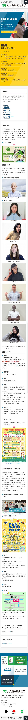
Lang (21, 1)
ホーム (3, 1)
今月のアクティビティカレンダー (14, 446)
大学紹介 (8, 10)
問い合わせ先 (7, 118)
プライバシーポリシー (8, 706)
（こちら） (16, 366)
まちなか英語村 (7, 114)
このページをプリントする (9, 31)
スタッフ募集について (9, 116)
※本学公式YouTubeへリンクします (14, 507)
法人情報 (4, 700)
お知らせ (6, 105)
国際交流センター (15, 10)
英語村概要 (6, 107)
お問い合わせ (9, 1)
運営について (7, 110)
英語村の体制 (7, 108)
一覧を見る (5, 51)
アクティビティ (7, 112)
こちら (9, 631)
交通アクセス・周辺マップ (8, 2)
